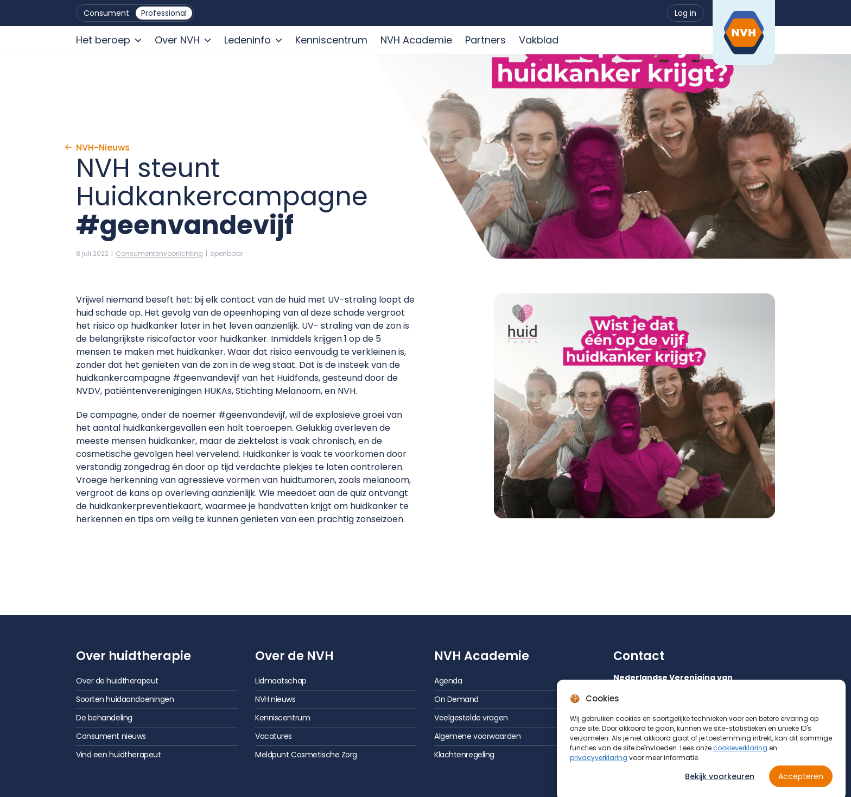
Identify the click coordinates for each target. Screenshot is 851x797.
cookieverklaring (740, 754)
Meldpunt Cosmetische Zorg (306, 754)
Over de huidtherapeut (117, 680)
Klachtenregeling (464, 754)
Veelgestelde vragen (471, 717)
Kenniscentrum (282, 717)
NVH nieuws (275, 699)
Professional (164, 13)
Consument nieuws (111, 736)
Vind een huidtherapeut (118, 754)
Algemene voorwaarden (477, 736)
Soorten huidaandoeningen (125, 699)
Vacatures (273, 736)
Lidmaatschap (281, 680)
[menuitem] (106, 13)
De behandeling (104, 717)
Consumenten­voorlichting (159, 253)
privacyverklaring (598, 764)
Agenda (448, 680)
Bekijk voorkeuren (719, 782)
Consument (106, 13)
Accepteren (800, 782)
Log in (685, 13)
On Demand (456, 699)
